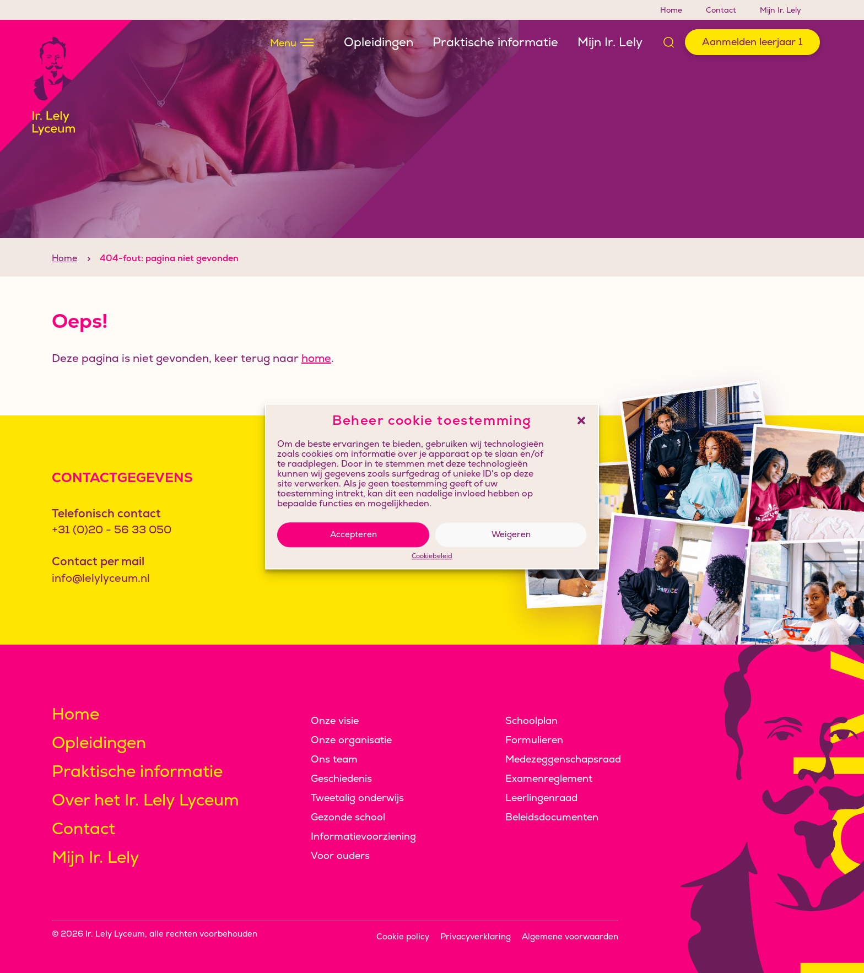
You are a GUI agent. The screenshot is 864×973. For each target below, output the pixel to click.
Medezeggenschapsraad (563, 759)
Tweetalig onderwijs (357, 797)
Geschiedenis (341, 778)
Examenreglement (548, 778)
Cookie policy (402, 936)
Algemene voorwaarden (570, 936)
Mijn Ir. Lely (780, 10)
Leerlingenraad (541, 797)
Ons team (334, 759)
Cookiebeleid (432, 556)
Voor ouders (340, 855)
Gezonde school (348, 816)
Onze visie (335, 720)
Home (671, 10)
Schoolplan (531, 720)
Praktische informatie (495, 42)
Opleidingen (378, 42)
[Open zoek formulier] (668, 42)
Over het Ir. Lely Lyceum (145, 799)
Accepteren (353, 534)
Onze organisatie (351, 739)
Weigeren (511, 534)
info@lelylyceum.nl (101, 578)
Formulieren (534, 739)
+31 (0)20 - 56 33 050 (111, 529)
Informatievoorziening (363, 836)
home (316, 378)
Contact (721, 10)
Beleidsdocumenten (551, 816)
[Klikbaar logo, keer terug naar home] (66, 86)
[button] (581, 420)
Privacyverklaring (475, 936)
